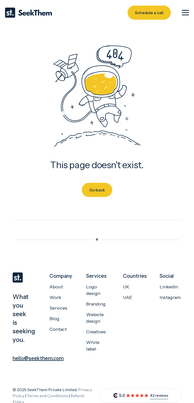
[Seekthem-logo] (28, 13)
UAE (127, 297)
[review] (131, 395)
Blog (54, 318)
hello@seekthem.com (38, 358)
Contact (58, 329)
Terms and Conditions (47, 395)
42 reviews (159, 395)
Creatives (96, 332)
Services (58, 308)
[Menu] (185, 12)
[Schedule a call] (149, 13)
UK (126, 287)
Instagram (170, 297)
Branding (96, 304)
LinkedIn (169, 287)
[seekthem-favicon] (23, 277)
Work (55, 297)
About (56, 287)
